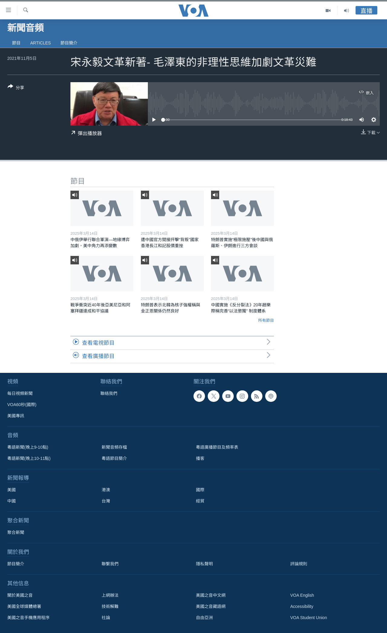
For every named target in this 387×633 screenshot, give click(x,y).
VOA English (302, 595)
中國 (11, 501)
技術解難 (110, 606)
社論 (106, 617)
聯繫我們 (110, 563)
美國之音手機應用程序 (28, 617)
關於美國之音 (20, 595)
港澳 (106, 489)
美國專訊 (15, 415)
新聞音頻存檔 (114, 447)
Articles (40, 42)
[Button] (16, 88)
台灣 (106, 501)
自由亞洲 (204, 617)
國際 (200, 489)
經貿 (200, 501)
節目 (16, 42)
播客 (200, 458)
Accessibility (301, 606)
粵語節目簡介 (114, 458)
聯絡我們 (108, 393)
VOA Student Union (308, 617)
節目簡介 (68, 42)
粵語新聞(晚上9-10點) (27, 447)
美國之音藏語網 (211, 606)
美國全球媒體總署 (24, 606)
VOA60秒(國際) (21, 404)
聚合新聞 (15, 532)
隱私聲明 (204, 563)
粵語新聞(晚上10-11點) (28, 458)
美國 (11, 489)
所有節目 (266, 320)
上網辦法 (110, 595)
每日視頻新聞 (20, 393)
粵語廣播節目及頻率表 (217, 447)
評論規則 (298, 563)
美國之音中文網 (211, 595)
